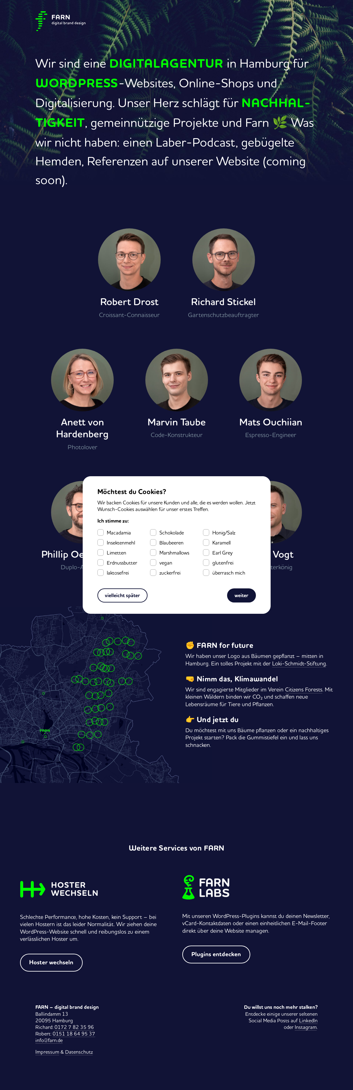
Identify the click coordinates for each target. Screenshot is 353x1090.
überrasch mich (228, 573)
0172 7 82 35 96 (74, 1027)
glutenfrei (222, 563)
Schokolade (171, 533)
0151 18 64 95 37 (74, 1033)
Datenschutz (79, 1052)
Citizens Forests (303, 689)
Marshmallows (174, 553)
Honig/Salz (223, 533)
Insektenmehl (121, 543)
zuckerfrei (169, 573)
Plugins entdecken (216, 954)
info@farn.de (49, 1040)
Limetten (116, 553)
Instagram (306, 1027)
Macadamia (119, 533)
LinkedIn (308, 1020)
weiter (241, 595)
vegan (165, 563)
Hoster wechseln (51, 962)
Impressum (47, 1052)
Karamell (221, 543)
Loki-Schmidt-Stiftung (299, 663)
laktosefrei (118, 573)
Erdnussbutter (122, 563)
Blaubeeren (171, 543)
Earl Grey (222, 553)
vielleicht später (122, 595)
